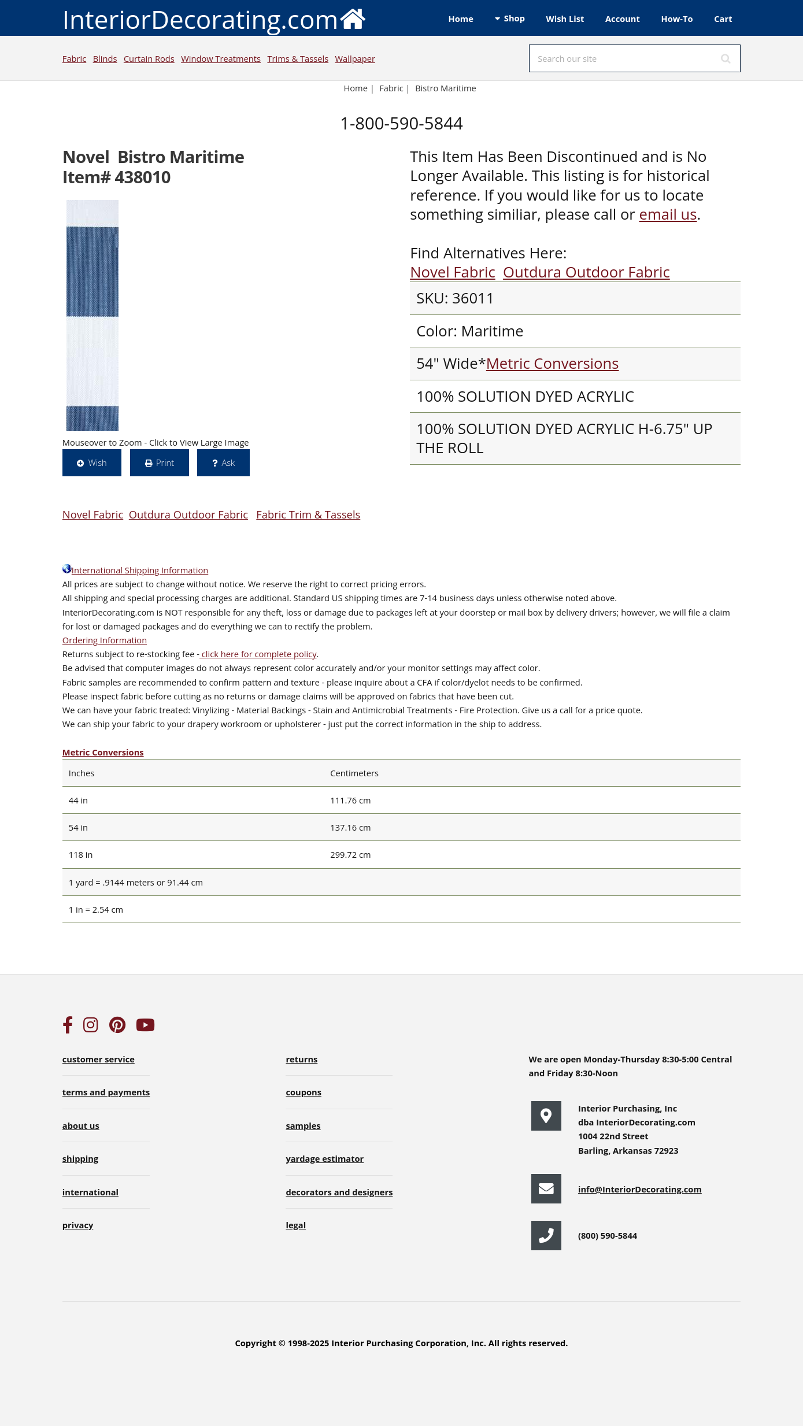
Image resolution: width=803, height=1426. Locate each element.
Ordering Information (104, 640)
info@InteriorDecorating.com (640, 1189)
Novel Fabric (452, 272)
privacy (77, 1225)
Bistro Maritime (445, 88)
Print (165, 462)
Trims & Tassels (297, 58)
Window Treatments (221, 58)
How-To (677, 18)
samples (303, 1125)
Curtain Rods (149, 58)
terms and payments (106, 1092)
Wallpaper (355, 58)
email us (668, 214)
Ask (228, 462)
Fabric (74, 58)
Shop (514, 18)
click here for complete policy (258, 654)
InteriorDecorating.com (214, 18)
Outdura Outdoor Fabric (586, 272)
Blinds (105, 58)
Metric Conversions (552, 363)
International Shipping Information (135, 570)
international (90, 1192)
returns (301, 1059)
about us (80, 1125)
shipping (80, 1158)
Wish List (565, 18)
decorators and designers (339, 1192)
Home (461, 18)
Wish (97, 462)
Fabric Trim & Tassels (308, 514)
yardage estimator (325, 1158)
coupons (303, 1092)
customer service (98, 1059)
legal (296, 1225)
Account (622, 18)
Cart (723, 18)
